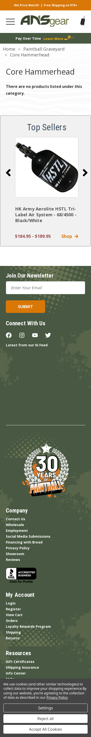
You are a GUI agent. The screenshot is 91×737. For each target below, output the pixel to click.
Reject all (45, 718)
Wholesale (15, 524)
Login (11, 603)
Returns (13, 638)
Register (13, 609)
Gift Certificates (20, 661)
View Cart (14, 615)
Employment (17, 530)
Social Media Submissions (28, 536)
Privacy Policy (18, 548)
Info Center (16, 673)
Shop (69, 236)
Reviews (13, 559)
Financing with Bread (24, 542)
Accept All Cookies (45, 729)
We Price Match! (26, 5)
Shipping (13, 632)
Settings (45, 708)
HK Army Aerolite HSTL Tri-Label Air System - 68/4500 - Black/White (45, 214)
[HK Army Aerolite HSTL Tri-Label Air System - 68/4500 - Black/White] (46, 167)
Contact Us (15, 519)
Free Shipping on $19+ (60, 5)
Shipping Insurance (22, 667)
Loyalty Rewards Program (28, 626)
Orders (12, 620)
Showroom (15, 553)
